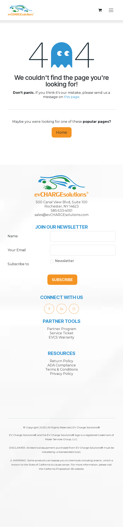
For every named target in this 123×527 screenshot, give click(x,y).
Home (61, 132)
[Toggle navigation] (111, 10)
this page (71, 97)
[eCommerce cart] (100, 10)
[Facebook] (49, 309)
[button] (62, 279)
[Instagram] (74, 309)
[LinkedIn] (62, 309)
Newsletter (64, 261)
